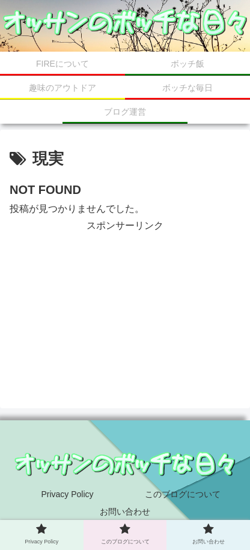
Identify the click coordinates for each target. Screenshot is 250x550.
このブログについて (183, 494)
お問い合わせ (125, 511)
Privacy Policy (67, 494)
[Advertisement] (125, 295)
